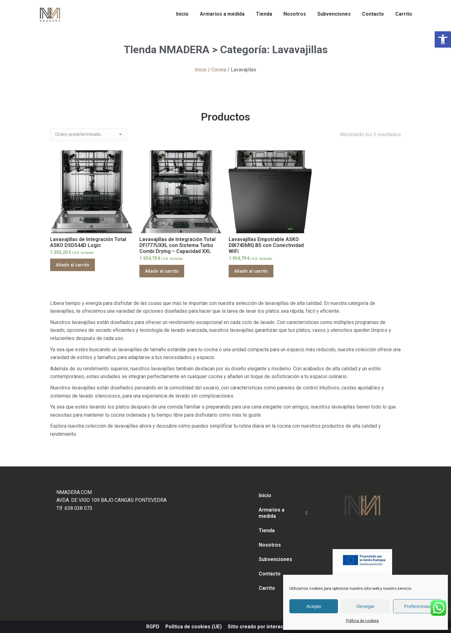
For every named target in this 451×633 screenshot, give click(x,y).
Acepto (313, 606)
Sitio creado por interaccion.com (266, 627)
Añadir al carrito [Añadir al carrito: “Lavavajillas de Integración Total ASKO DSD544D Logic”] (72, 264)
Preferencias (417, 606)
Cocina (218, 70)
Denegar (365, 606)
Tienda (267, 530)
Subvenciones (275, 559)
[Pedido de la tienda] (88, 134)
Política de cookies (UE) (193, 627)
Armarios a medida (283, 513)
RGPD (152, 627)
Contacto (270, 574)
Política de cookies (362, 621)
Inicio (201, 70)
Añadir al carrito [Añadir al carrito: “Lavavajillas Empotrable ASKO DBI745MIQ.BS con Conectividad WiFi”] (251, 271)
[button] (443, 39)
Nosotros (270, 545)
